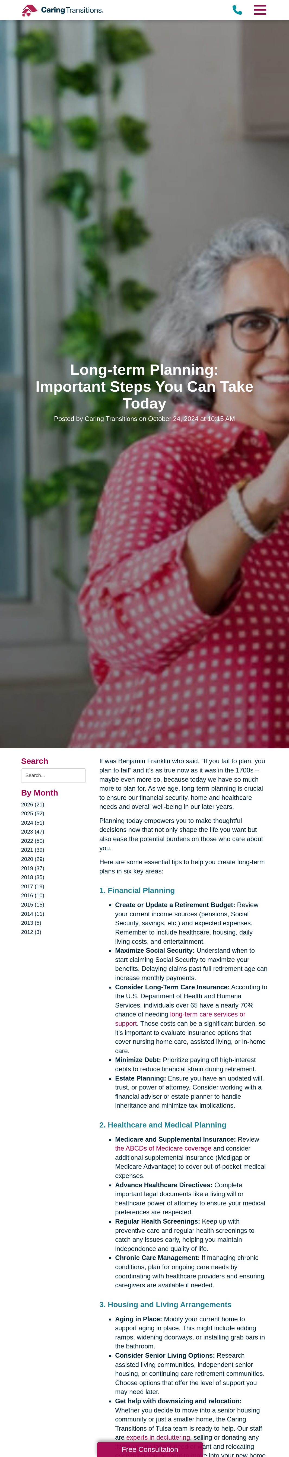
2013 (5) (31, 923)
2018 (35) (33, 877)
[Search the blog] (53, 775)
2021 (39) (33, 850)
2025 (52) (33, 813)
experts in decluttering (158, 1437)
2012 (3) (31, 932)
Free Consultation (150, 1449)
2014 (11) (33, 914)
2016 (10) (33, 895)
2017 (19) (33, 886)
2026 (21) (33, 804)
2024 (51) (33, 823)
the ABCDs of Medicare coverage (163, 1148)
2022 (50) (33, 841)
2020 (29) (33, 859)
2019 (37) (33, 868)
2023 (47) (33, 832)
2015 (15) (33, 905)
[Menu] (260, 10)
